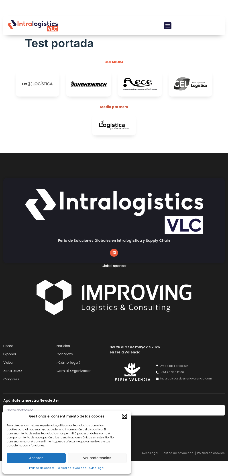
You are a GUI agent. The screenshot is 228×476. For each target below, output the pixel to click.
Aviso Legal (96, 468)
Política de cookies (42, 468)
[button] (124, 416)
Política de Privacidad (72, 468)
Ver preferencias (97, 458)
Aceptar (36, 458)
